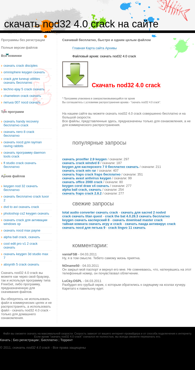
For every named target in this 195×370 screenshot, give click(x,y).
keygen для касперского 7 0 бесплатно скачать (100, 167)
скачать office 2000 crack (82, 182)
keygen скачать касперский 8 (85, 220)
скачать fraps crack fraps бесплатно (91, 174)
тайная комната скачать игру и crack (92, 224)
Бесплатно (49, 340)
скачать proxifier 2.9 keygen (84, 159)
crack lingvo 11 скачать (126, 228)
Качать (5, 340)
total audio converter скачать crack (90, 212)
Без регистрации (26, 340)
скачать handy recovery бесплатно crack (21, 123)
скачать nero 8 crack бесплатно (19, 133)
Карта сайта (95, 48)
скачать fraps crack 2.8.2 (82, 193)
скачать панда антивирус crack (150, 224)
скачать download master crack (137, 220)
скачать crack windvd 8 (81, 163)
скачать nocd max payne (22, 230)
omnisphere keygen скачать (24, 72)
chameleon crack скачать (22, 96)
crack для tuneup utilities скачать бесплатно (22, 80)
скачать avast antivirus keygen (86, 178)
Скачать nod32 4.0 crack (126, 85)
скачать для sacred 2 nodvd (143, 212)
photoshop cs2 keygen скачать (26, 213)
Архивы (111, 48)
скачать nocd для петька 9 (83, 228)
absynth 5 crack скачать (21, 264)
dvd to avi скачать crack (21, 207)
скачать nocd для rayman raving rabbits (23, 144)
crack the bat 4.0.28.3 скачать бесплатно (137, 216)
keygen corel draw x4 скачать (85, 186)
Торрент (66, 340)
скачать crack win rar (79, 170)
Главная (78, 48)
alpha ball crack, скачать (82, 189)
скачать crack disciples (21, 65)
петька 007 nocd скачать (22, 102)
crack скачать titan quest (82, 216)
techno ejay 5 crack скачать (24, 89)
